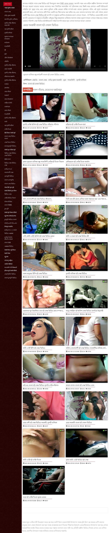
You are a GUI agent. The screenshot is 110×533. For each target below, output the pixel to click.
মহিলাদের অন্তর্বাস (10, 76)
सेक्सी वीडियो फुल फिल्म (10, 191)
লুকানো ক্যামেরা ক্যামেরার (9, 38)
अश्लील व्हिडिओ (8, 264)
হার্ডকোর (7, 42)
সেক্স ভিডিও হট (41, 15)
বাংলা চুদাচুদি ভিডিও (11, 278)
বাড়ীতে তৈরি (8, 103)
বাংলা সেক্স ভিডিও (10, 184)
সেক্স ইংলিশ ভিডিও (10, 274)
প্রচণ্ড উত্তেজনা (9, 99)
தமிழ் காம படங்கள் (11, 230)
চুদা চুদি (7, 209)
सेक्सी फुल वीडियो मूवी (10, 150)
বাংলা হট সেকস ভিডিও (36, 84)
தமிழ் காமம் (8, 169)
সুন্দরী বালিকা (8, 33)
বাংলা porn (8, 205)
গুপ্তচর (6, 84)
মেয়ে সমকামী (8, 69)
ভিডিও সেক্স (8, 194)
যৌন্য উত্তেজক (9, 58)
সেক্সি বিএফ (8, 129)
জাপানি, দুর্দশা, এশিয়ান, (11, 19)
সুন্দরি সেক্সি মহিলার (10, 65)
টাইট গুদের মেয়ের (67, 3)
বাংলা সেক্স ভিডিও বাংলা (10, 137)
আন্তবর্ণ (7, 95)
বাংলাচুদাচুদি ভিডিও (10, 146)
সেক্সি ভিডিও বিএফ (10, 198)
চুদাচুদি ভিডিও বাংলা (11, 219)
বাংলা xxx (8, 242)
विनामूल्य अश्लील (9, 226)
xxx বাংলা (8, 159)
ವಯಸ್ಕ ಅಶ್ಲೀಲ (9, 260)
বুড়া (6, 54)
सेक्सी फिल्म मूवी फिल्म (10, 250)
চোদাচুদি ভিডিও (9, 176)
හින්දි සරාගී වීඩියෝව (11, 223)
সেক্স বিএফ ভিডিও (10, 142)
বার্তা (6, 122)
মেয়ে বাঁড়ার (8, 91)
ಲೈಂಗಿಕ (6, 257)
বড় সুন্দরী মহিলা (9, 29)
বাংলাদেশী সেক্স (9, 172)
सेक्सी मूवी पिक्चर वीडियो (11, 212)
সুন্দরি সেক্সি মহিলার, (10, 73)
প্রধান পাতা (8, 4)
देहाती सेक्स (7, 253)
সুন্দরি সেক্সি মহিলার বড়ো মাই (10, 24)
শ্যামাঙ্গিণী (7, 46)
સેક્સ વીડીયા (8, 201)
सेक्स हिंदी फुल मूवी (9, 187)
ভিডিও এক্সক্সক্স (9, 233)
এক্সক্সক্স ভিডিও (9, 246)
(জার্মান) (7, 88)
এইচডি (7, 61)
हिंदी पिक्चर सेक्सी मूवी (10, 133)
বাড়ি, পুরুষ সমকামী (10, 15)
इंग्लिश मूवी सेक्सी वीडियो (11, 271)
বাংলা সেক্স (8, 12)
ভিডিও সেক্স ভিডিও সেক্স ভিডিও (10, 154)
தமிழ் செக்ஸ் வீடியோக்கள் (9, 238)
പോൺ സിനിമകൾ (11, 267)
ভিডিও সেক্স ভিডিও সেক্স (10, 164)
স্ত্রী (5, 50)
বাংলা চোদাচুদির (9, 180)
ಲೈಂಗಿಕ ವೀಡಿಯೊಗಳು (10, 216)
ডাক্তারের (7, 106)
